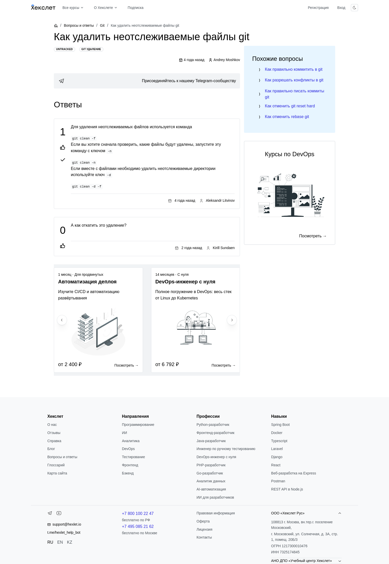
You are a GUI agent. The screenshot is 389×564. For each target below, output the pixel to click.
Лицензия (204, 529)
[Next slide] (232, 320)
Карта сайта (57, 473)
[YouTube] (58, 514)
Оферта (203, 521)
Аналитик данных (211, 481)
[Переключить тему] (354, 7)
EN (60, 542)
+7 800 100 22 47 (138, 513)
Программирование (138, 425)
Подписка (135, 8)
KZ (69, 542)
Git (102, 25)
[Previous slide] (62, 320)
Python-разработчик (213, 425)
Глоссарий (55, 465)
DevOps (128, 449)
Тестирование (133, 457)
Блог (51, 449)
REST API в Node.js (287, 489)
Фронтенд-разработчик (215, 433)
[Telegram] (49, 514)
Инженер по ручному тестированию (226, 449)
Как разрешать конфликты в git (294, 80)
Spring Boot (280, 425)
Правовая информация (216, 513)
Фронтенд (130, 465)
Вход (341, 8)
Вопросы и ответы (79, 25)
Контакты (204, 537)
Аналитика (130, 441)
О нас (52, 425)
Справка (54, 441)
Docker (276, 433)
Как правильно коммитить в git (293, 69)
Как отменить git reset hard (290, 106)
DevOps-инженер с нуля (216, 457)
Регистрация (318, 8)
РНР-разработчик (211, 465)
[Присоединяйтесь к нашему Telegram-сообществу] (147, 81)
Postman (278, 481)
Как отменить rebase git (287, 116)
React (276, 465)
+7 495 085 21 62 (138, 526)
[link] (147, 81)
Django (276, 457)
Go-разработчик (210, 473)
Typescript (279, 441)
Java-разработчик (211, 441)
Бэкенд (128, 473)
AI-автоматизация (211, 489)
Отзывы (53, 433)
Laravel (277, 449)
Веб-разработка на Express (293, 473)
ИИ (124, 433)
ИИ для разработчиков (215, 497)
